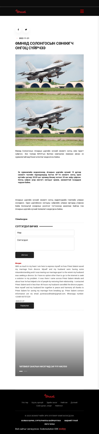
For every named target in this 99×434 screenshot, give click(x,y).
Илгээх (24, 255)
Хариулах (24, 305)
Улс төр (25, 402)
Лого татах (49, 424)
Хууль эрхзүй (37, 402)
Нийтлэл (59, 406)
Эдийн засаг (52, 402)
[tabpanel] (49, 352)
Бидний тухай (71, 421)
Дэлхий (74, 402)
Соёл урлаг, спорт (44, 406)
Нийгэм (64, 402)
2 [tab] (25, 371)
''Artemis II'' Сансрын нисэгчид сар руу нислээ (43, 366)
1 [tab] (21, 371)
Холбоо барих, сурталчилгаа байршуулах (41, 421)
